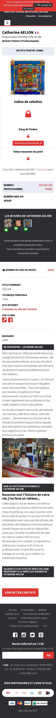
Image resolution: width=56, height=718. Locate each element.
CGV (45, 626)
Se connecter (45, 16)
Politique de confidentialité (24, 626)
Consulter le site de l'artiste (19, 309)
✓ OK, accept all (43, 5)
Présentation (28, 610)
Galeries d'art (12, 614)
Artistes (43, 610)
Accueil (13, 610)
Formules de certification (36, 614)
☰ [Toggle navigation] (7, 22)
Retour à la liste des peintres (28, 143)
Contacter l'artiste (20, 592)
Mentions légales (27, 622)
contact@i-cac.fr (28, 673)
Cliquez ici (41, 169)
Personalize (28, 9)
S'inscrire (30, 16)
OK (48, 655)
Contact (12, 618)
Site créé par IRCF (28, 710)
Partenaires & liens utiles (34, 618)
